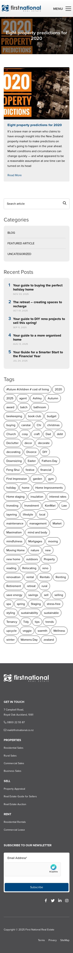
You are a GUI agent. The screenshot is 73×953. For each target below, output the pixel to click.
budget (51, 416)
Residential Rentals (15, 822)
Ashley (37, 398)
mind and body (37, 532)
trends (49, 622)
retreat (31, 586)
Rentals (45, 577)
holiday (11, 488)
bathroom (40, 407)
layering (11, 514)
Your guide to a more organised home (37, 338)
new (48, 550)
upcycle (11, 631)
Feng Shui (13, 470)
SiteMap (64, 940)
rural (44, 586)
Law (64, 505)
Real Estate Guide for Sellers (20, 796)
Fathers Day (49, 461)
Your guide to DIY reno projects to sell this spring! (39, 321)
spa (8, 604)
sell (46, 595)
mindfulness (14, 541)
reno (45, 568)
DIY (44, 452)
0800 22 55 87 (14, 722)
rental (30, 577)
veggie (27, 631)
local (42, 514)
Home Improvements (49, 488)
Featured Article (20, 243)
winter (10, 640)
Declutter (12, 443)
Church (11, 434)
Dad (48, 434)
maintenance (14, 523)
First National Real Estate (39, 930)
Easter (32, 461)
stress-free (53, 604)
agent (23, 398)
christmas (53, 425)
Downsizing (14, 461)
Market (57, 523)
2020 (58, 389)
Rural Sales (10, 756)
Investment (31, 505)
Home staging (15, 496)
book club (34, 416)
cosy (25, 434)
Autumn (53, 398)
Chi (39, 425)
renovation (13, 577)
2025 (9, 398)
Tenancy (11, 622)
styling (10, 613)
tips (37, 622)
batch (24, 407)
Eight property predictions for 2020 (34, 125)
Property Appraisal (14, 789)
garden (37, 479)
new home (13, 559)
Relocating (29, 568)
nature (35, 550)
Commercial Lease (14, 830)
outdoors (32, 559)
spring (21, 604)
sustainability (29, 613)
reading (11, 568)
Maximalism (14, 532)
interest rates (57, 496)
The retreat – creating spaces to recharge (37, 304)
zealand (49, 640)
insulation (37, 496)
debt (60, 434)
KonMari (50, 505)
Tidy (26, 622)
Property (49, 559)
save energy (14, 595)
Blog (11, 233)
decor (28, 443)
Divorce (31, 452)
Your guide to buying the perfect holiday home (38, 287)
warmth (42, 631)
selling (58, 595)
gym (51, 479)
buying (10, 425)
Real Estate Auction (15, 804)
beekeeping (14, 416)
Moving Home (15, 550)
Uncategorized (19, 254)
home (25, 488)
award (10, 407)
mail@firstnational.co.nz (19, 730)
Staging (36, 604)
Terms (41, 940)
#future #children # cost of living (27, 389)
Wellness (59, 631)
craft (37, 434)
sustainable (51, 613)
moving (53, 541)
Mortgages (35, 541)
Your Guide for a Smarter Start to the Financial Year (38, 354)
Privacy (52, 940)
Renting (61, 577)
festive (30, 470)
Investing (12, 505)
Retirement (13, 586)
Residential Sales (13, 748)
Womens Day (29, 640)
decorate (44, 443)
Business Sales (12, 771)
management (38, 523)
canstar (26, 425)
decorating (13, 452)
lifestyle (28, 514)
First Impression (16, 479)
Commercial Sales (14, 763)
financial (45, 470)
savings (33, 595)
